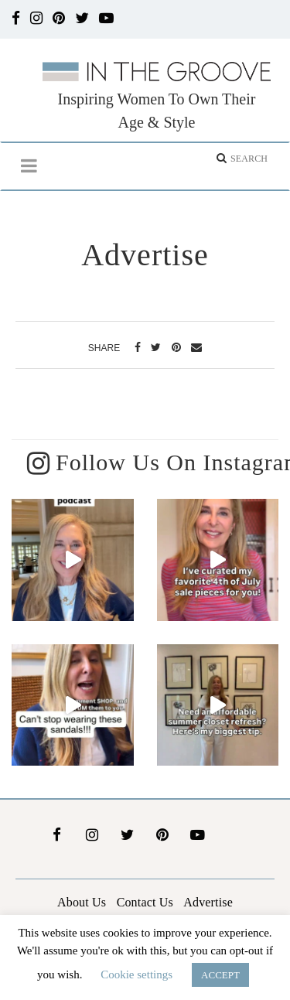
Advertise (208, 900)
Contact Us (145, 900)
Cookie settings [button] (136, 974)
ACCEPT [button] (220, 975)
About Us (81, 900)
